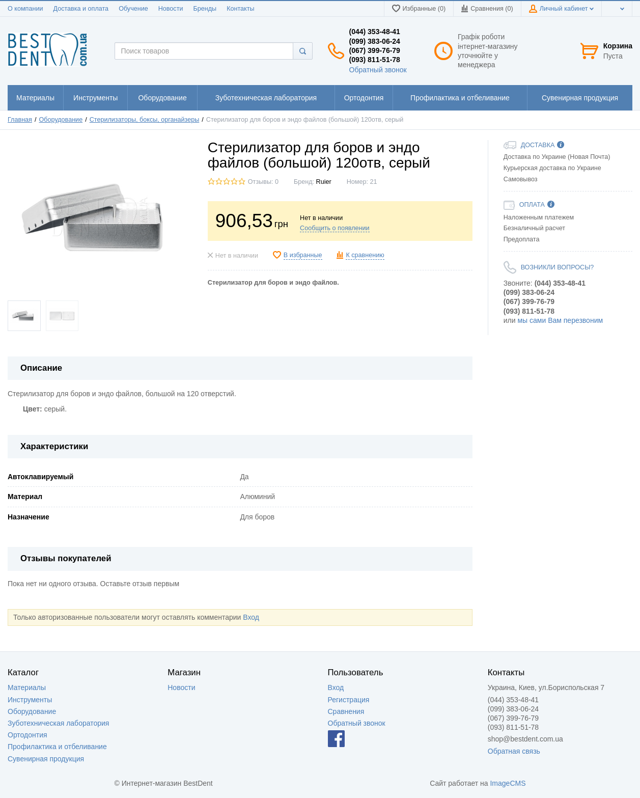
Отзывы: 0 (263, 181)
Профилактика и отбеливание (57, 746)
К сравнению (365, 255)
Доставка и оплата (80, 8)
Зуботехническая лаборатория (58, 723)
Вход (251, 617)
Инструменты (30, 700)
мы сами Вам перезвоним (560, 320)
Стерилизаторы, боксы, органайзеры (145, 119)
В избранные (303, 255)
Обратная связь (514, 751)
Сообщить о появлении (334, 228)
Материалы (27, 687)
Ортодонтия (27, 735)
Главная (20, 119)
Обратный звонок (378, 70)
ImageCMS (507, 783)
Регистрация (349, 700)
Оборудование (61, 119)
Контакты (240, 8)
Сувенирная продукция (46, 759)
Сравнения (346, 711)
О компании (25, 8)
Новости (170, 8)
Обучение (133, 8)
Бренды (204, 8)
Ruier (323, 181)
